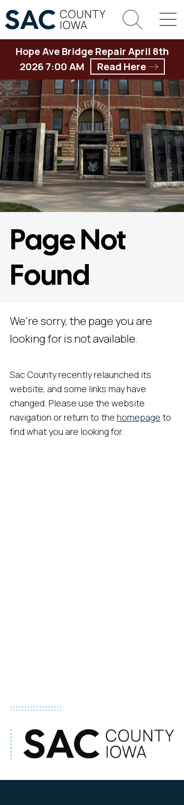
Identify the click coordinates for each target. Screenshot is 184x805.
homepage (138, 417)
